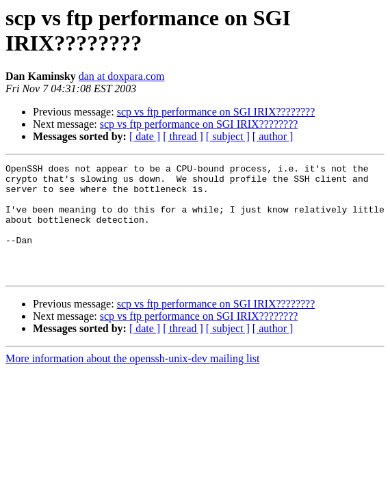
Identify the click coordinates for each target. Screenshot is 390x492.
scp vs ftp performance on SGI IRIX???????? (216, 112)
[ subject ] (228, 136)
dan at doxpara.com (122, 76)
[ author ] (273, 136)
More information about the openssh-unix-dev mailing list (132, 381)
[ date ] (144, 136)
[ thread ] (183, 136)
